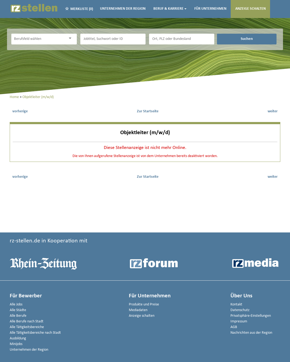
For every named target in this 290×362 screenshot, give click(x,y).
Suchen (247, 39)
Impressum (238, 321)
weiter (273, 111)
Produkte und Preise (144, 304)
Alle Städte (18, 310)
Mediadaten (138, 310)
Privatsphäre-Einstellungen (250, 316)
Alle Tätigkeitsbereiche (27, 327)
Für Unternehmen (210, 9)
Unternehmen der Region (123, 9)
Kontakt (236, 304)
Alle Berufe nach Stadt (26, 321)
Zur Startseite (147, 111)
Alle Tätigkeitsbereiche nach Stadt (35, 333)
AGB (233, 327)
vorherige (20, 111)
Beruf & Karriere (170, 9)
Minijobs (16, 344)
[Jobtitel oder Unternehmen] (113, 39)
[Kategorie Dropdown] (71, 38)
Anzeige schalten (250, 9)
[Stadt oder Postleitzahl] (181, 39)
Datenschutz (240, 310)
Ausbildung (18, 338)
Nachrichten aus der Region (251, 333)
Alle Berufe (18, 316)
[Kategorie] (38, 39)
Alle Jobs (16, 304)
